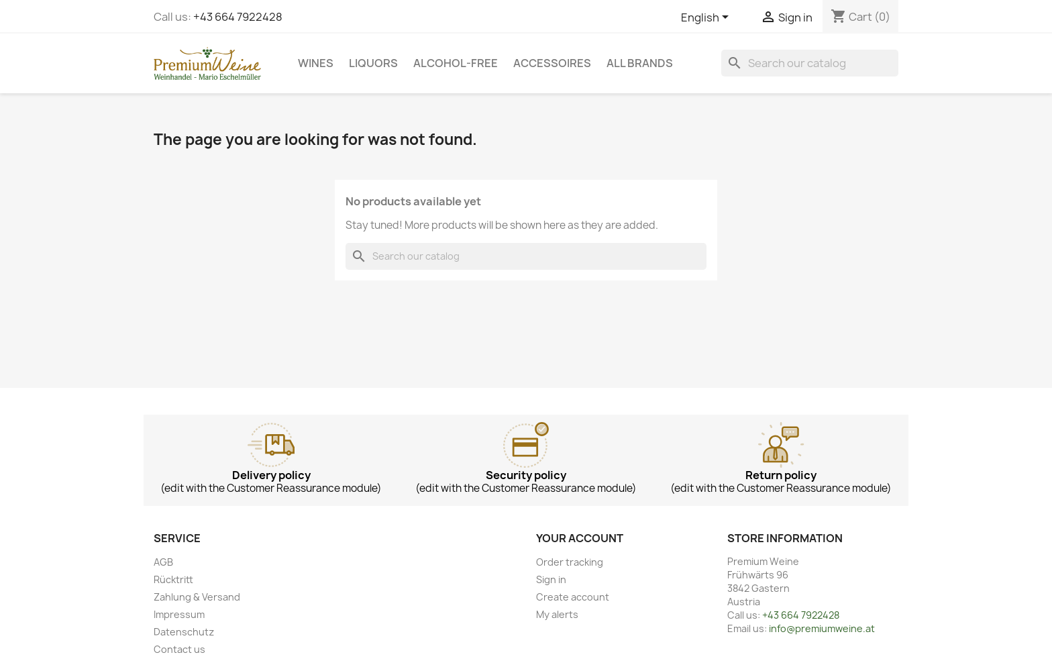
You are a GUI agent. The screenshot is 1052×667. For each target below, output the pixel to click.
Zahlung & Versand (197, 597)
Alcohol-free (455, 63)
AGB (163, 562)
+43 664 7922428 (237, 16)
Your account (579, 538)
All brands (640, 63)
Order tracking (569, 562)
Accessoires (552, 63)
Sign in (551, 579)
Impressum (179, 614)
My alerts (557, 614)
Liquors (373, 63)
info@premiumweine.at (822, 628)
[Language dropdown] (707, 18)
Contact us (179, 649)
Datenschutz (184, 631)
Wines (315, 63)
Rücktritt (173, 579)
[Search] (809, 63)
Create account (572, 597)
